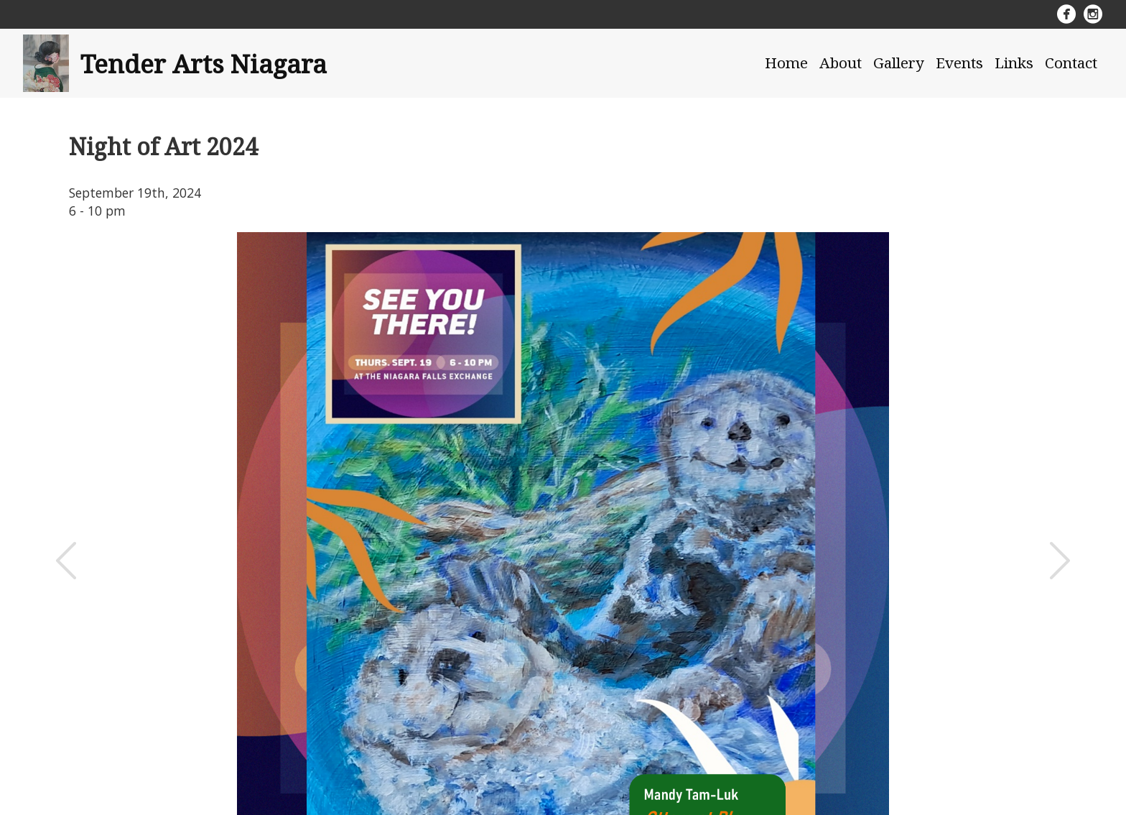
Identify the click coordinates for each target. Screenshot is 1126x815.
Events (959, 62)
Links (1014, 62)
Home (786, 62)
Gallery (898, 62)
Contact (1071, 62)
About (840, 62)
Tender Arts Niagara (203, 63)
